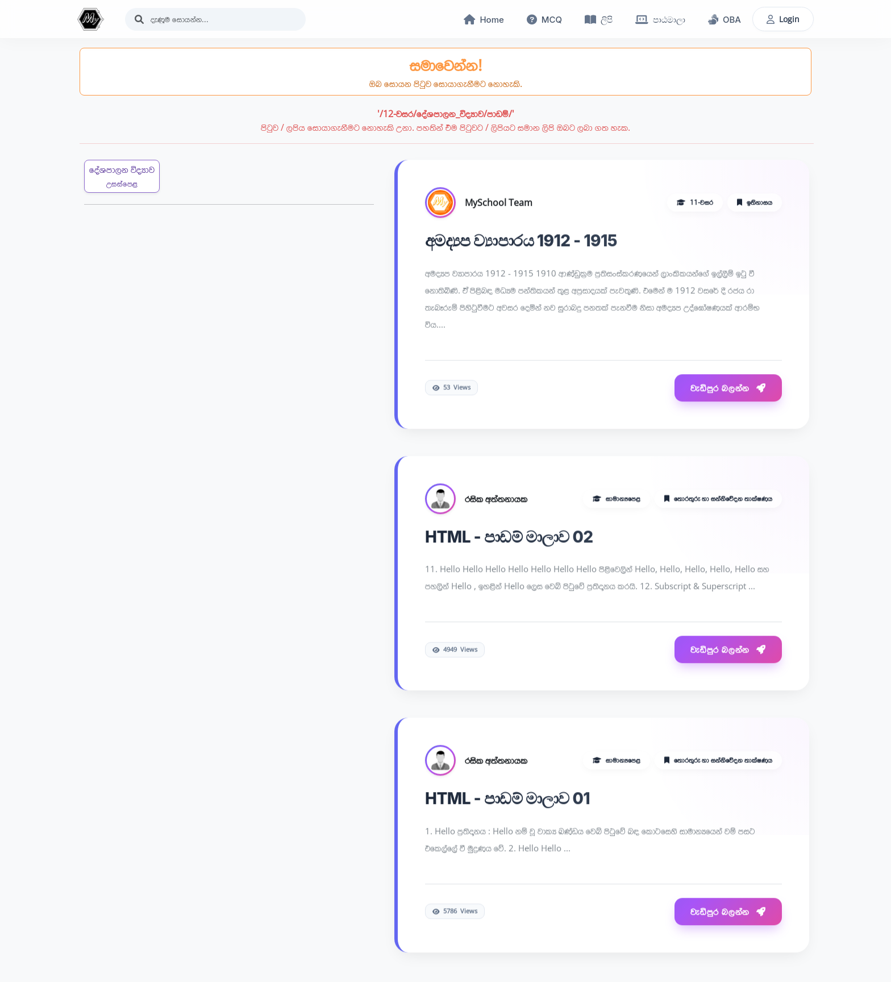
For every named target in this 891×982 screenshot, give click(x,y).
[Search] (215, 19)
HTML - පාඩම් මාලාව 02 (509, 537)
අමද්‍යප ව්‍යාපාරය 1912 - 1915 (521, 241)
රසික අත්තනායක (496, 499)
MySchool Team (498, 203)
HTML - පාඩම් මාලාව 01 (507, 799)
